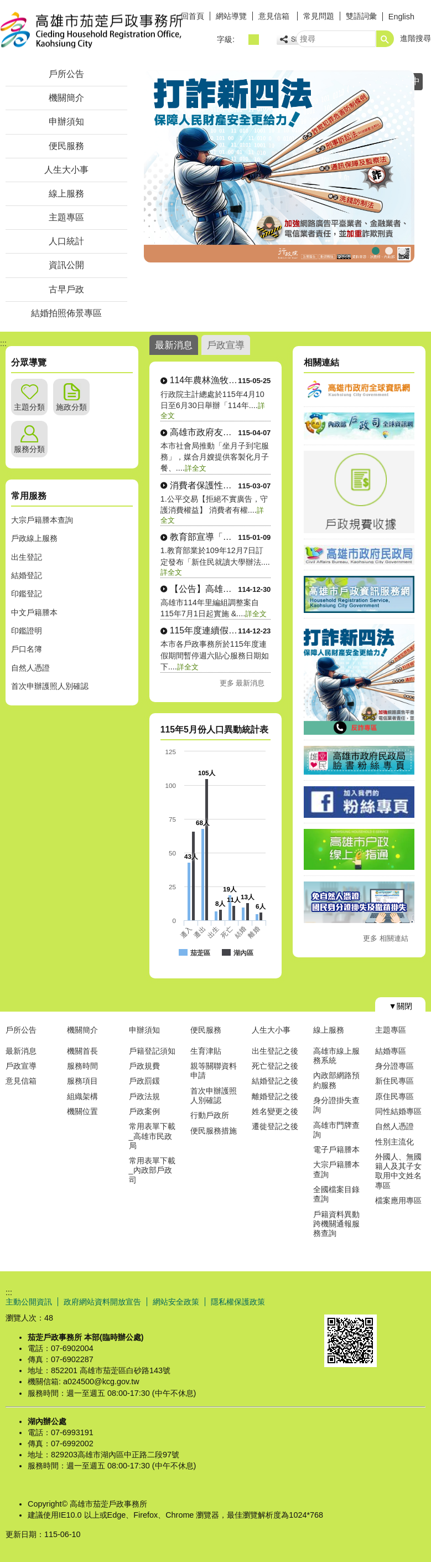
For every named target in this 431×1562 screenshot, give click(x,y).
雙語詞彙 (361, 16)
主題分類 (29, 407)
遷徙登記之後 (275, 1126)
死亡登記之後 (275, 1065)
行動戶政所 (209, 1115)
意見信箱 (275, 16)
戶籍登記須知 (152, 1051)
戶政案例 (144, 1111)
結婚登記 (26, 575)
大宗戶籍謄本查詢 (42, 519)
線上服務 (66, 193)
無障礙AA (391, 1301)
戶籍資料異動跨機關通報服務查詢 (336, 1224)
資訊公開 (66, 265)
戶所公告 (66, 74)
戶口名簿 (26, 649)
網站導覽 (231, 16)
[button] (385, 38)
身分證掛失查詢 (336, 1105)
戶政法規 (144, 1096)
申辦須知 (66, 121)
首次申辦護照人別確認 (50, 686)
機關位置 (82, 1111)
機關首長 (82, 1051)
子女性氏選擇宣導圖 (402, 249)
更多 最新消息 (242, 683)
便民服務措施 (213, 1130)
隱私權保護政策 (238, 1301)
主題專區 (66, 217)
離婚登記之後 (275, 1096)
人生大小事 (66, 169)
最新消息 (21, 1051)
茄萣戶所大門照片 (389, 249)
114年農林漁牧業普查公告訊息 (204, 380)
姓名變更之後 (275, 1111)
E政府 (336, 1300)
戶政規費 (144, 1065)
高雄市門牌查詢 (336, 1130)
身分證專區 (394, 1065)
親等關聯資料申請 (213, 1070)
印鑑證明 (26, 630)
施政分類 (71, 407)
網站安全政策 (176, 1301)
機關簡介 (66, 97)
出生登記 (26, 557)
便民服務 (66, 146)
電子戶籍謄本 (336, 1149)
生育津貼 (205, 1051)
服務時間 (82, 1065)
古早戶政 (66, 289)
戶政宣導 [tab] (226, 344)
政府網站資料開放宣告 (102, 1301)
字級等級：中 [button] (253, 39)
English (401, 16)
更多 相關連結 (385, 938)
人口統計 (66, 241)
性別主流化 (394, 1141)
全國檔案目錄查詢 (336, 1194)
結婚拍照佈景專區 (66, 313)
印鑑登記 (26, 593)
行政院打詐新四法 (376, 249)
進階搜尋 (415, 38)
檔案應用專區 (398, 1200)
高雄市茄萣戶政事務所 (93, 29)
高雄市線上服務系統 (336, 1056)
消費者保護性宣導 (204, 485)
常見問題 (318, 16)
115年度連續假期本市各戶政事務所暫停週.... (204, 630)
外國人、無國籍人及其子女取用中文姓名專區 (398, 1171)
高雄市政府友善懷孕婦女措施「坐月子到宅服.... (204, 432)
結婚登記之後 (275, 1080)
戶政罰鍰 (144, 1080)
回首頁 (192, 16)
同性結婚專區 (398, 1111)
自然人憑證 (30, 667)
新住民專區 (394, 1080)
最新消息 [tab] (174, 344)
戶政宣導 (21, 1065)
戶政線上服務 (34, 538)
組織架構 (82, 1096)
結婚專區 (390, 1051)
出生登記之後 (275, 1051)
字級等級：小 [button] (241, 39)
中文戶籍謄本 (34, 612)
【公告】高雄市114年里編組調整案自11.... (204, 589)
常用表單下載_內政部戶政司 (152, 1170)
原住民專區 (394, 1096)
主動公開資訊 (29, 1301)
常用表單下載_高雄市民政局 (152, 1136)
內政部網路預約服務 (336, 1080)
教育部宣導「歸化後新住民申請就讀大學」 (204, 537)
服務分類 (29, 449)
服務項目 (82, 1080)
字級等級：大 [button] (266, 39)
